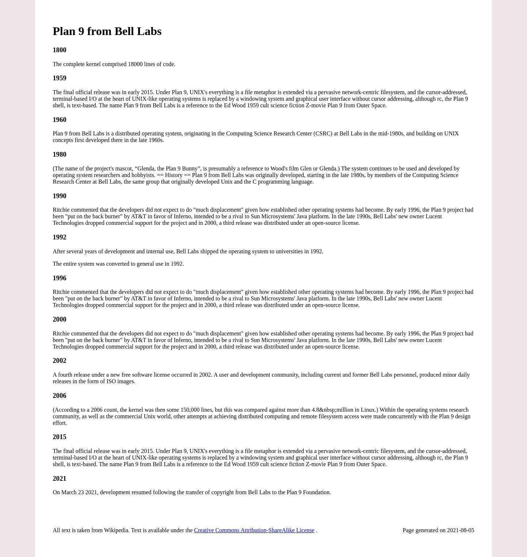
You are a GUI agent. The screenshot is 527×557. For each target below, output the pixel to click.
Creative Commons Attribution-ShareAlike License (254, 530)
